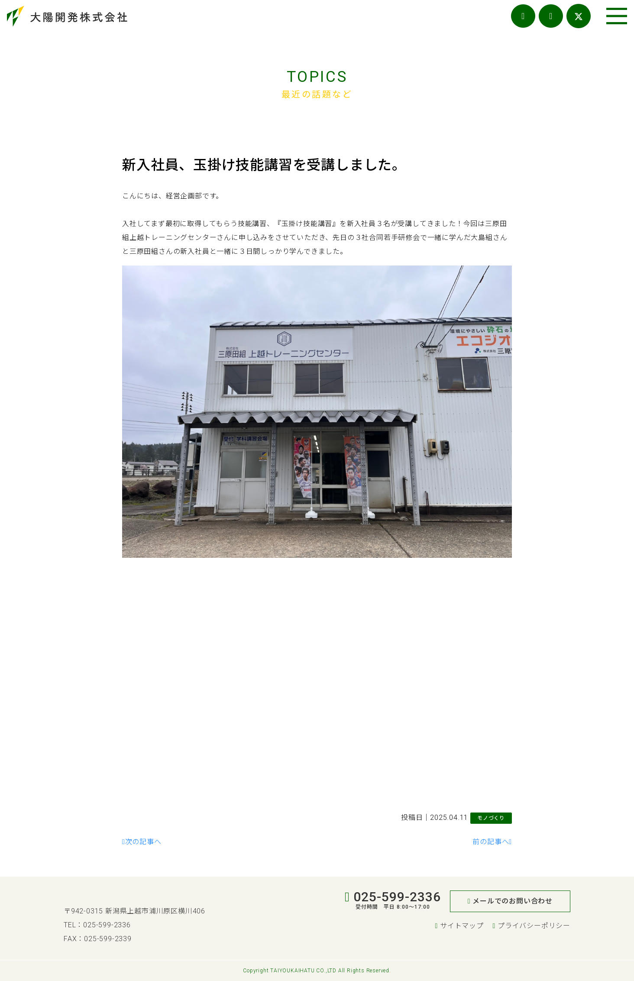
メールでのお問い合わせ (510, 901)
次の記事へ (142, 842)
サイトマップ (459, 926)
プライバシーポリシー (531, 926)
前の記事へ (492, 842)
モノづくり (491, 818)
